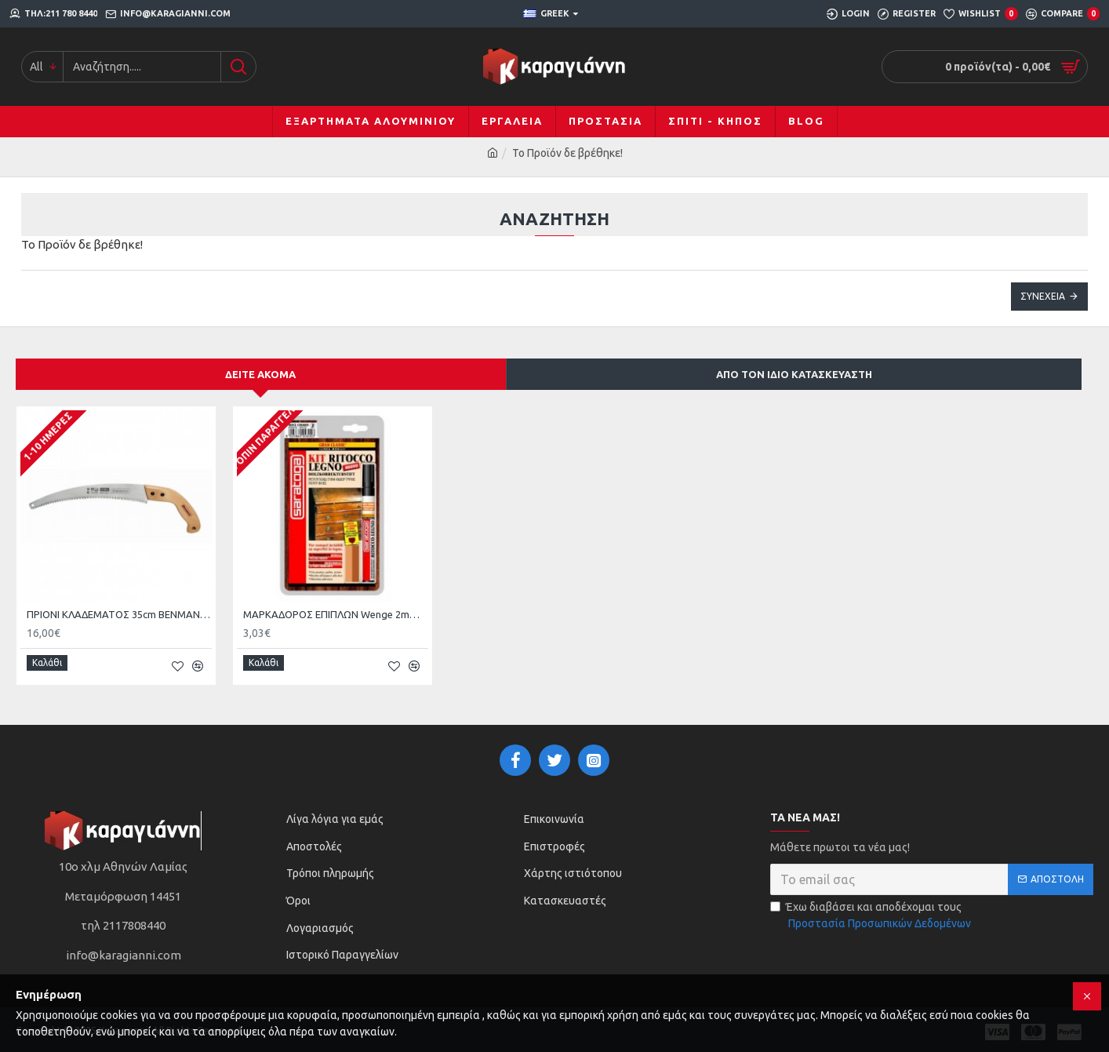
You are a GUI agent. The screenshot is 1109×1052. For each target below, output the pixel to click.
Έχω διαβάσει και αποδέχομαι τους (871, 910)
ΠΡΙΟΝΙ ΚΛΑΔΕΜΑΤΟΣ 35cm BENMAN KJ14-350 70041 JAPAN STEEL (119, 614)
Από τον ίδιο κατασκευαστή (794, 374)
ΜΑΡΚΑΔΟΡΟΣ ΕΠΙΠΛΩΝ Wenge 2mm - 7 (335, 614)
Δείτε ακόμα (260, 374)
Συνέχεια (1042, 296)
